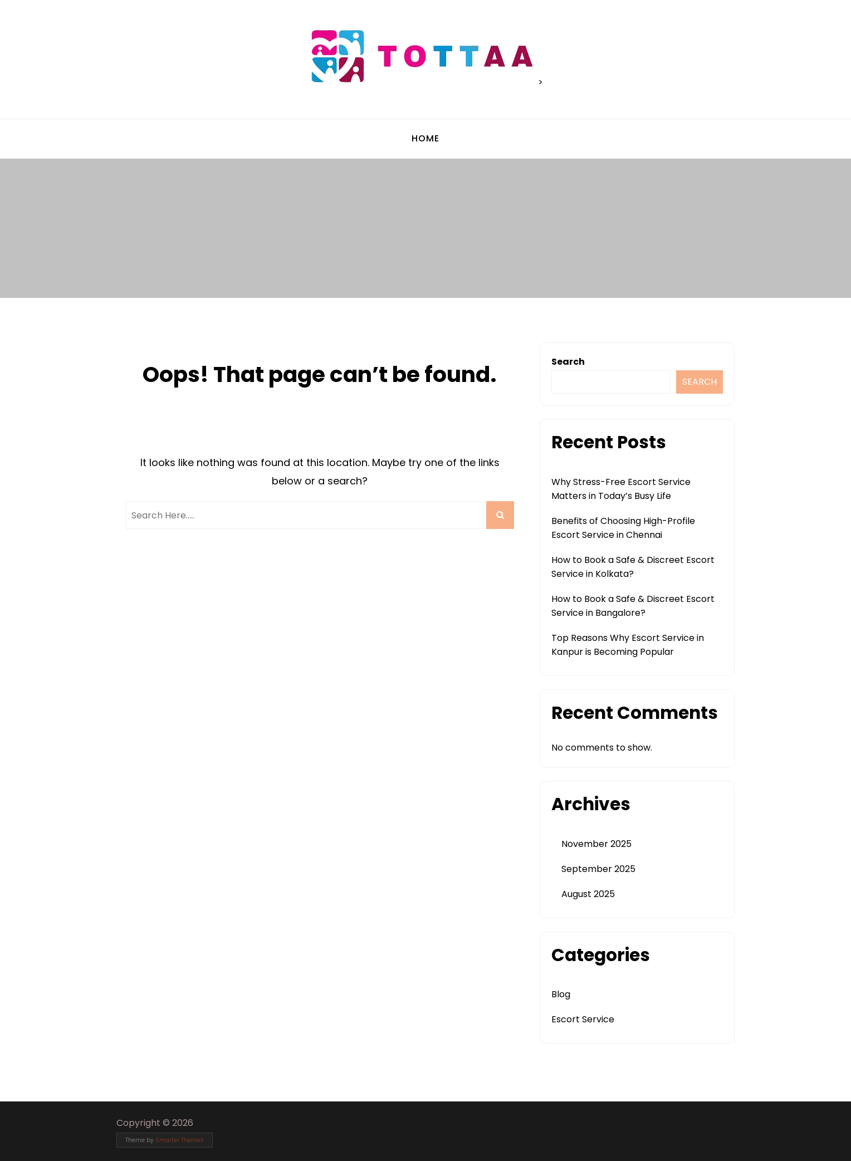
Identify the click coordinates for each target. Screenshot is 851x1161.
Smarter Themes (179, 1140)
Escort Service (582, 1019)
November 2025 (596, 843)
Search (568, 361)
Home (425, 138)
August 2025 (588, 894)
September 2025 (598, 869)
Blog (560, 994)
